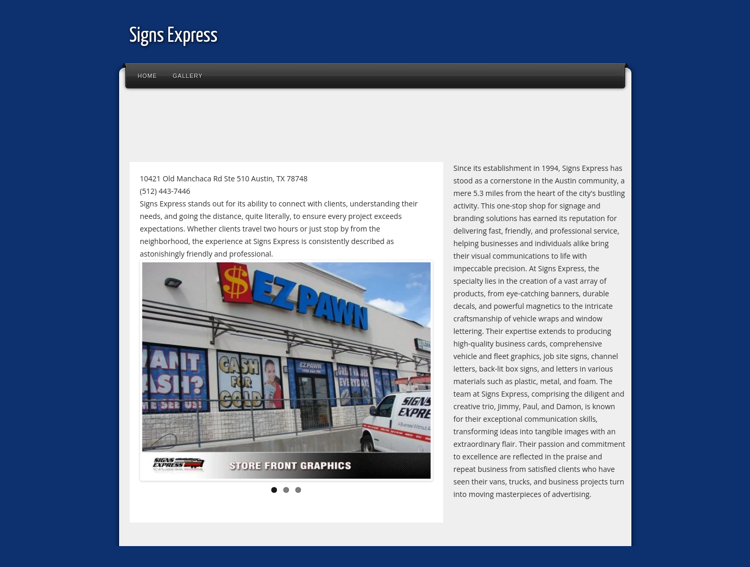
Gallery (188, 76)
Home (147, 76)
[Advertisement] (314, 127)
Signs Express (174, 36)
